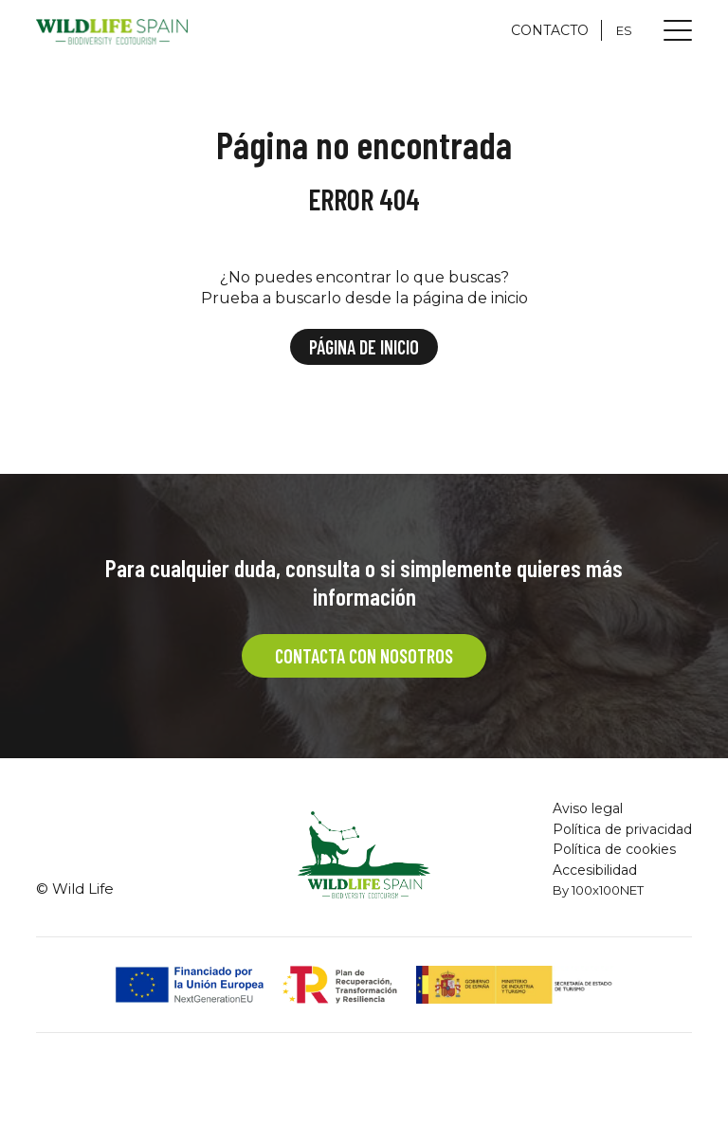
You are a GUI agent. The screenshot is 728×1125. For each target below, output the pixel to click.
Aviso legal (588, 808)
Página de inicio (364, 347)
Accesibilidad (595, 870)
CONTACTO (550, 30)
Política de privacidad (622, 829)
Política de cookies (614, 849)
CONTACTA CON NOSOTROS (364, 655)
